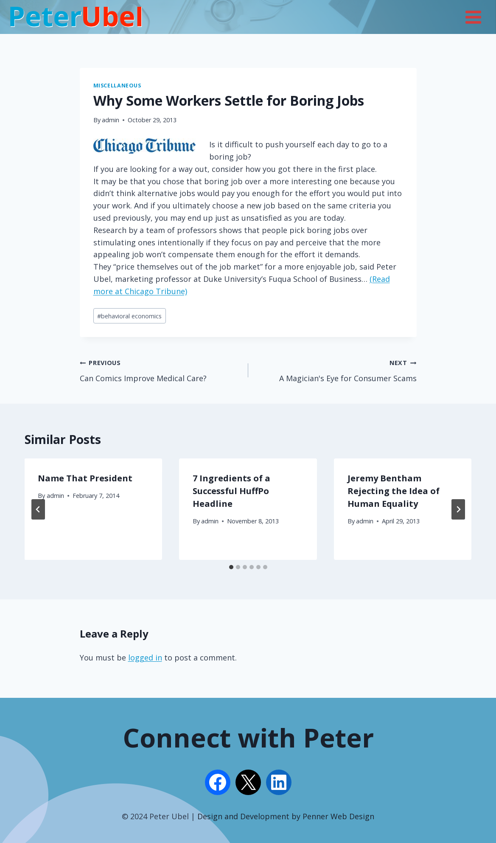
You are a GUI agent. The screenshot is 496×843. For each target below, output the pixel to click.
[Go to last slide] (38, 509)
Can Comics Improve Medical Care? (160, 369)
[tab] (231, 567)
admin (110, 120)
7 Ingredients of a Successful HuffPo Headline (231, 490)
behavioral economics (129, 316)
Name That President (85, 478)
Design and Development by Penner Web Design (285, 816)
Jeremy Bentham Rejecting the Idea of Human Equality (393, 490)
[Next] (458, 509)
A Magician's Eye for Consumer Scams (336, 369)
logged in (145, 657)
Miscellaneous (117, 85)
